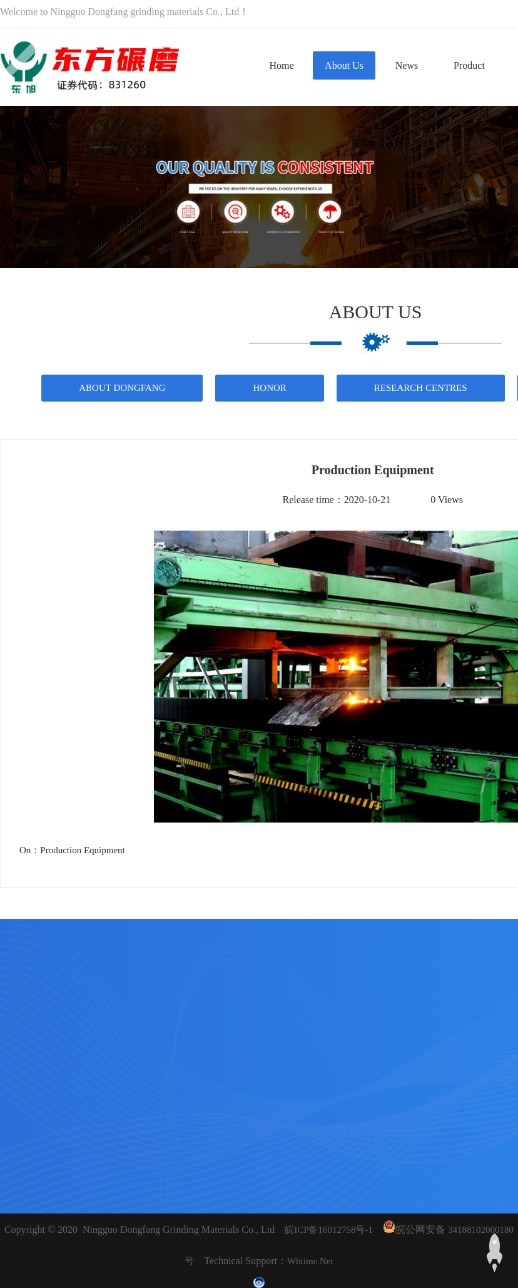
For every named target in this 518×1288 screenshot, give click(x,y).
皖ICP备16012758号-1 (329, 1230)
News (406, 65)
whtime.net (310, 1261)
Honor (269, 388)
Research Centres (420, 388)
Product (469, 65)
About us (344, 65)
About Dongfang (122, 388)
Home (281, 65)
